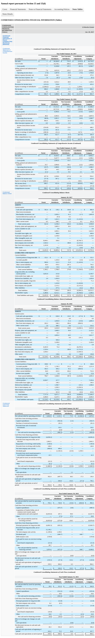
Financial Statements (18, 9)
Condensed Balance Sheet (7, 192)
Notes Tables (77, 9)
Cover (4, 9)
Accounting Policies (61, 9)
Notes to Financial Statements (40, 9)
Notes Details (7, 14)
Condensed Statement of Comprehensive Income (7, 51)
